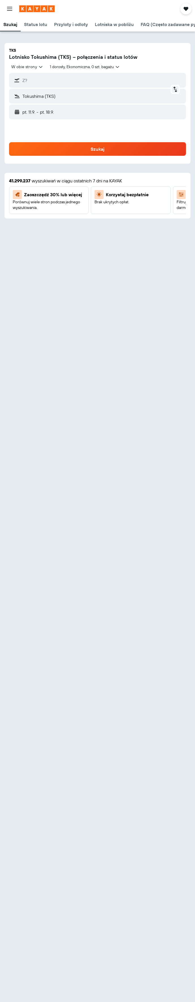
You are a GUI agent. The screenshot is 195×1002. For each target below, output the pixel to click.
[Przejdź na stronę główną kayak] (37, 8)
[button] (9, 9)
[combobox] (27, 67)
